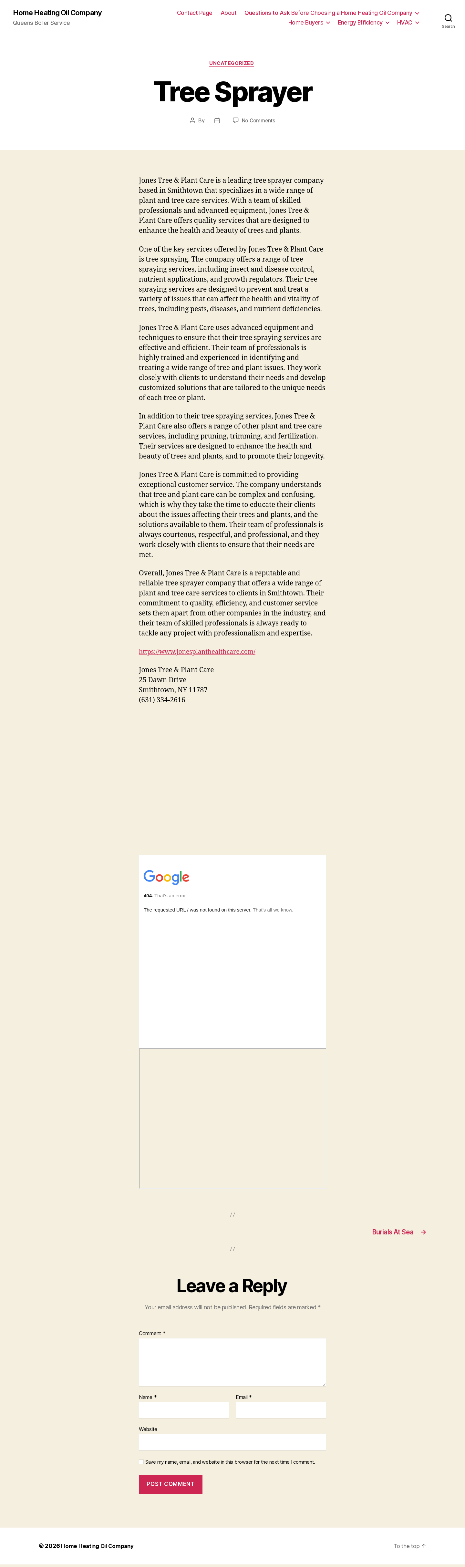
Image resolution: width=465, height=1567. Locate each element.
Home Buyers (306, 22)
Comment (152, 1336)
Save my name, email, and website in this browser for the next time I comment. (230, 1465)
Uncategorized (232, 64)
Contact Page (194, 13)
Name (148, 1400)
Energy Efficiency (360, 22)
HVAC (404, 22)
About (229, 13)
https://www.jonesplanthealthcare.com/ (202, 653)
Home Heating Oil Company (61, 13)
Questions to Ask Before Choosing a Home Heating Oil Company (328, 13)
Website (148, 1432)
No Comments (258, 122)
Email (244, 1400)
